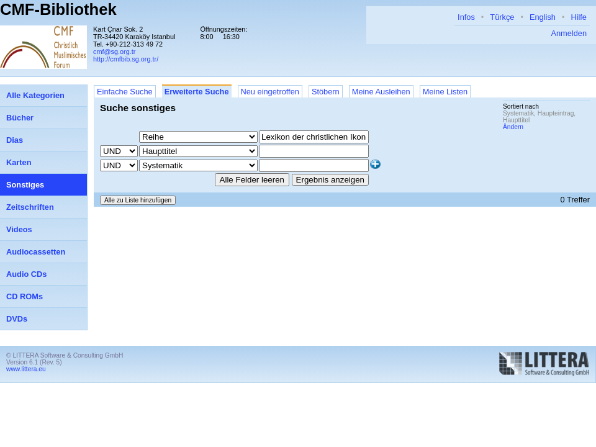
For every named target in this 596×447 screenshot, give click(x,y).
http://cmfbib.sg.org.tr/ (125, 59)
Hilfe (579, 17)
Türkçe (502, 17)
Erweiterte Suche (197, 91)
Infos (466, 17)
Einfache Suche (125, 91)
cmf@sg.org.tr (114, 51)
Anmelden (569, 33)
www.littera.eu (26, 369)
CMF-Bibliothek (58, 9)
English (543, 17)
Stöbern (326, 91)
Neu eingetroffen (270, 91)
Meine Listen (445, 91)
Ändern (513, 127)
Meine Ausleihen (381, 91)
